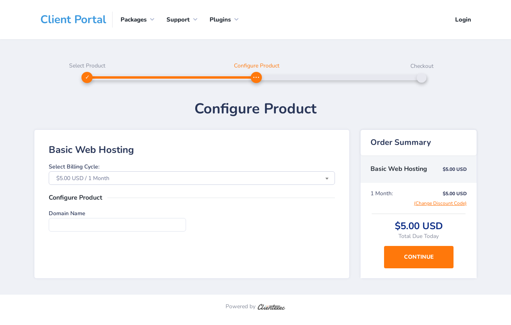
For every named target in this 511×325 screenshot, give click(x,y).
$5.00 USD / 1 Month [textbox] (82, 178)
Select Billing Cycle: (74, 166)
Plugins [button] (220, 20)
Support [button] (178, 20)
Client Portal (73, 19)
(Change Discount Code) (440, 203)
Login (463, 20)
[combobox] (192, 178)
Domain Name (67, 213)
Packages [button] (134, 20)
